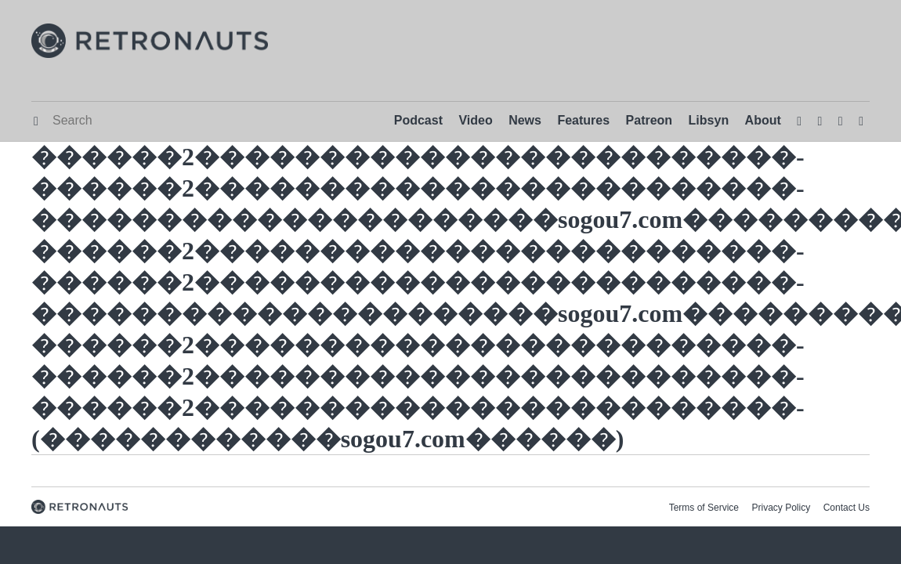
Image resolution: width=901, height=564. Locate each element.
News (524, 120)
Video (475, 120)
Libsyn (709, 120)
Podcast (418, 120)
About (763, 120)
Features (583, 120)
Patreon (649, 120)
